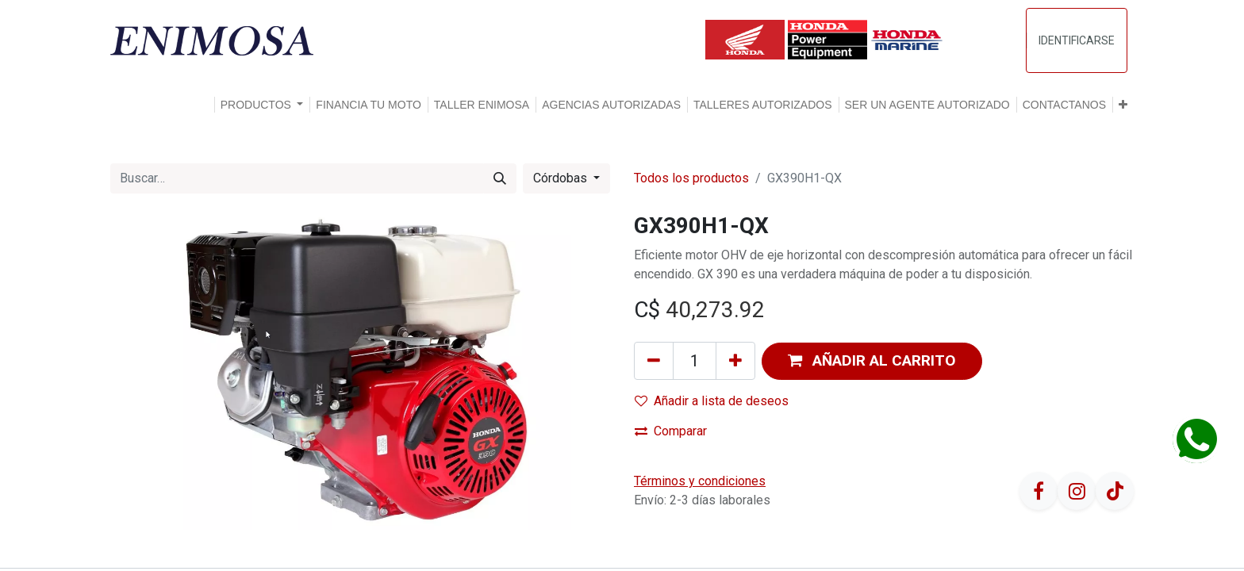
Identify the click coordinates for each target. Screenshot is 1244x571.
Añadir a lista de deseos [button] (712, 400)
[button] (1123, 104)
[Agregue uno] (735, 361)
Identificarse (1077, 40)
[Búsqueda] (499, 178)
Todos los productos (691, 178)
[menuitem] (368, 104)
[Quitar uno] (654, 361)
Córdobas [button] (561, 178)
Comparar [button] (671, 431)
